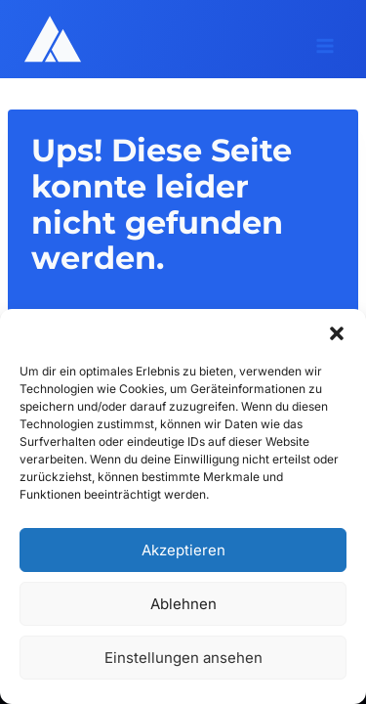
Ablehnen (183, 603)
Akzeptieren (183, 550)
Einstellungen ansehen (183, 657)
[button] (336, 333)
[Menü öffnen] (324, 39)
